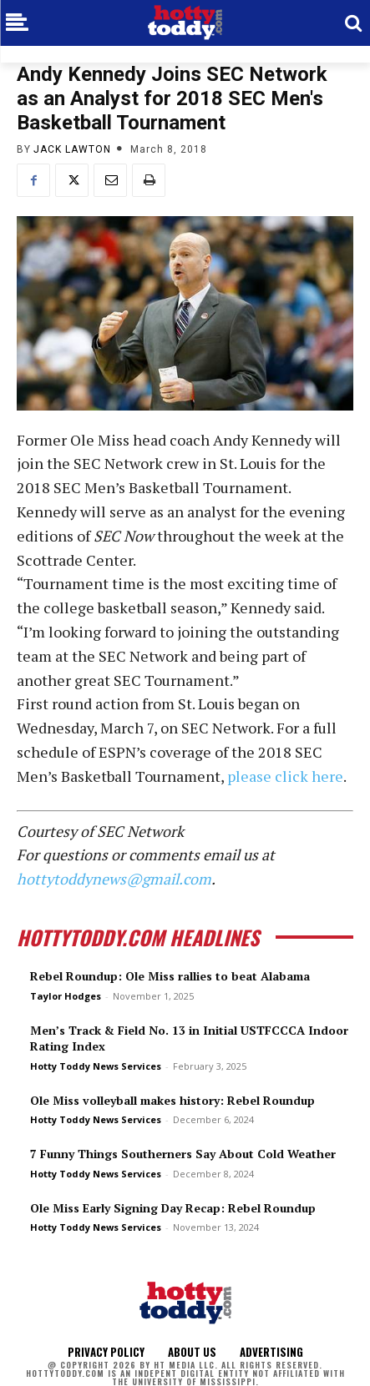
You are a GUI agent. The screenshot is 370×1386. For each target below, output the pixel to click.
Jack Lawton (72, 149)
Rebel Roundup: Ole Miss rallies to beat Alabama (170, 976)
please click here (285, 776)
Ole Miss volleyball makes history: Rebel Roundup (172, 1100)
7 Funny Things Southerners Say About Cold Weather (183, 1154)
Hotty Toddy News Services (95, 1066)
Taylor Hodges (65, 996)
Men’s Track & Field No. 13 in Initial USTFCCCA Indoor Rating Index (189, 1038)
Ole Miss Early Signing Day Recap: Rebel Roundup (173, 1208)
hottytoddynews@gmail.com (114, 879)
